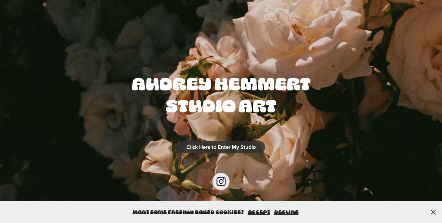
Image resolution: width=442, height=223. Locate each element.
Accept (259, 212)
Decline (286, 212)
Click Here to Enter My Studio (221, 147)
